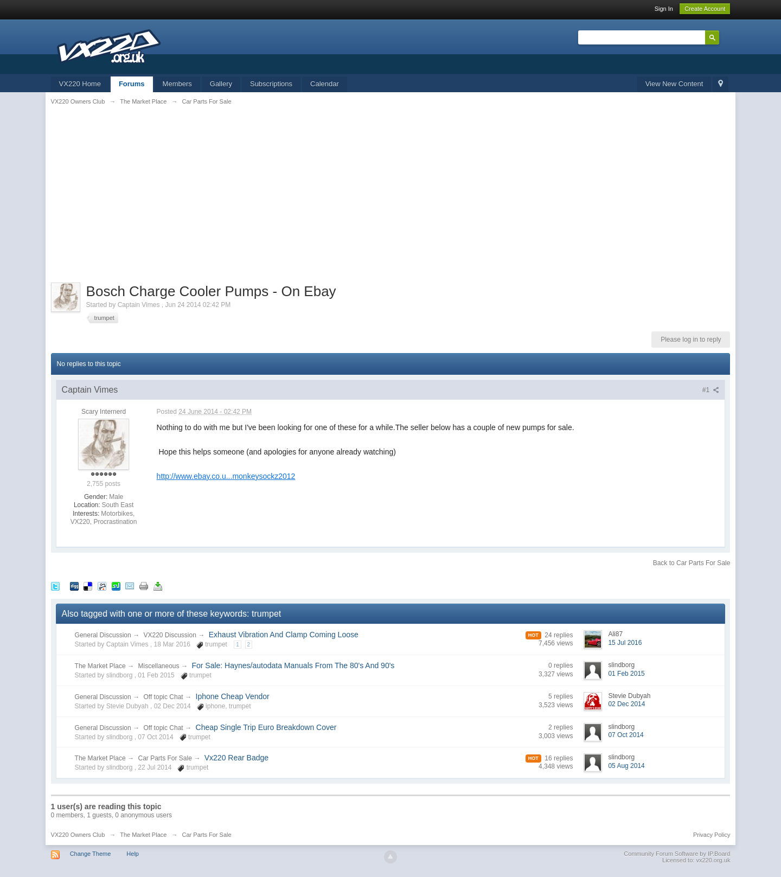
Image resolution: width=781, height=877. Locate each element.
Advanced (725, 37)
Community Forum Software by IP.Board (677, 853)
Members (177, 84)
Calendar (324, 84)
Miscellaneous (159, 666)
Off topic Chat (163, 697)
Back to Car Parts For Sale (692, 563)
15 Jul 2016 (625, 642)
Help (132, 853)
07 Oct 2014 (625, 735)
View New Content (674, 84)
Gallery (221, 84)
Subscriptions (271, 84)
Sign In (664, 8)
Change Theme (90, 853)
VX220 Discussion (170, 635)
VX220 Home (80, 84)
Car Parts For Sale (165, 758)
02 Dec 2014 (626, 704)
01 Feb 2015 (626, 673)
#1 (711, 390)
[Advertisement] (390, 193)
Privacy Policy (711, 834)
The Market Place (100, 666)
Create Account (704, 8)
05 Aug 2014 (626, 766)
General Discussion (103, 635)
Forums (132, 84)
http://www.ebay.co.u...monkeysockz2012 (226, 476)
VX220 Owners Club (78, 834)
